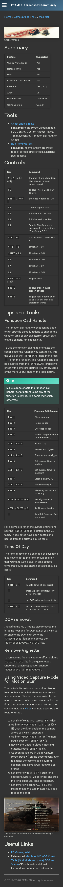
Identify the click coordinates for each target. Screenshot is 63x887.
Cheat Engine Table (22, 123)
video (28, 708)
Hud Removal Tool (21, 143)
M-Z (34, 17)
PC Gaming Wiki (20, 852)
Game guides (21, 17)
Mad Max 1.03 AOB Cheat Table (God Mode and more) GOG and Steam (33, 860)
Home (7, 17)
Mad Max (44, 17)
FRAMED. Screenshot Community (33, 5)
